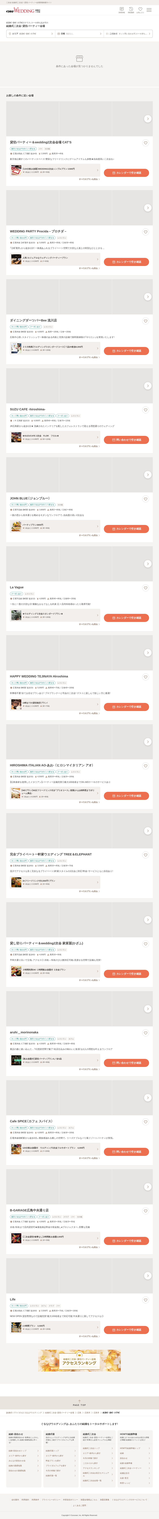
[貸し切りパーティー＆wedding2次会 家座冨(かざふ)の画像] (79, 919)
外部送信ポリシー (70, 1500)
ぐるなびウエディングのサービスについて (129, 1500)
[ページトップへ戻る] (79, 1403)
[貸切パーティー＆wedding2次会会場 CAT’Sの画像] (79, 118)
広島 (79, 1413)
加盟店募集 (104, 1500)
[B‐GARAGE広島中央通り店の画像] (79, 1186)
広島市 (87, 1413)
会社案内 (15, 1500)
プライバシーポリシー (51, 1500)
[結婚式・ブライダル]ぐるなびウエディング (24, 1413)
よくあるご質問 (79, 1505)
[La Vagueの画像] (79, 564)
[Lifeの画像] (79, 1275)
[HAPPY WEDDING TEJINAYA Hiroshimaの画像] (79, 652)
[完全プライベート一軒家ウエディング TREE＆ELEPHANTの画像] (79, 830)
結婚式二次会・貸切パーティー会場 (59, 1413)
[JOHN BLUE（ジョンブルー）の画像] (79, 474)
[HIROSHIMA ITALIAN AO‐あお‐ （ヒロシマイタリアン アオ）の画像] (79, 742)
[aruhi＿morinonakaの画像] (79, 1008)
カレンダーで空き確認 (126, 173)
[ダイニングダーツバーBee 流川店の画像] (79, 296)
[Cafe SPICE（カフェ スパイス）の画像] (79, 1097)
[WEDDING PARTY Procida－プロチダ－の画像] (79, 207)
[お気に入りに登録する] (145, 142)
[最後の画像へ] (148, 118)
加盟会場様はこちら (89, 1500)
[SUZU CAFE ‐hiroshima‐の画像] (79, 386)
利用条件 (35, 1500)
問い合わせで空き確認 (126, 440)
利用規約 (25, 1500)
